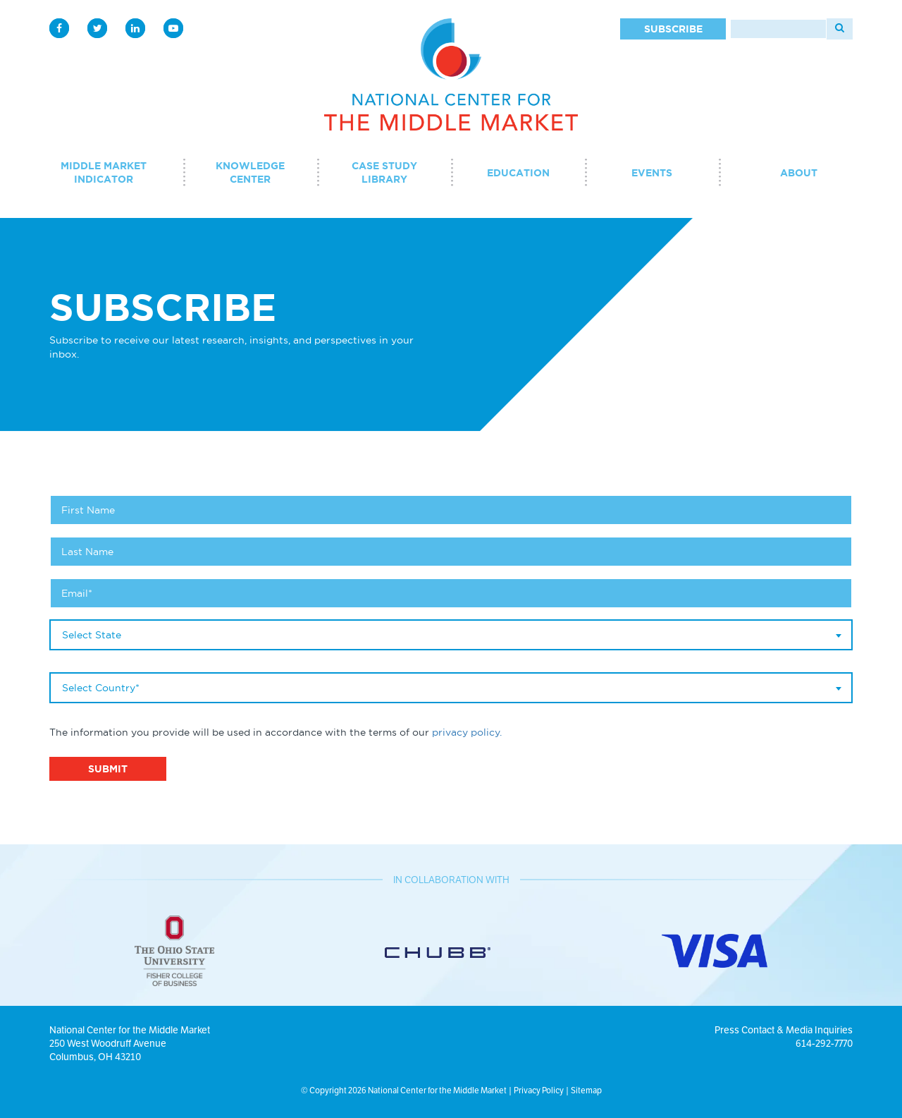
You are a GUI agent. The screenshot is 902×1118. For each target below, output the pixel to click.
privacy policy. (467, 732)
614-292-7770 (824, 1043)
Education (518, 172)
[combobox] (451, 634)
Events (651, 172)
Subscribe (673, 29)
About (798, 172)
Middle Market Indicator (104, 172)
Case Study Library (384, 172)
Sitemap (586, 1090)
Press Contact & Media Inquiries (784, 1029)
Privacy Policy (539, 1090)
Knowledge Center (250, 172)
